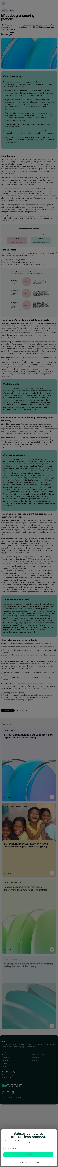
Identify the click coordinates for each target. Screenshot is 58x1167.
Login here (35, 1162)
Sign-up (28, 1154)
